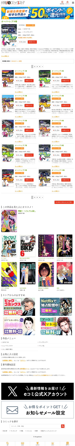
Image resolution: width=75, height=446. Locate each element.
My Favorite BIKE (24, 258)
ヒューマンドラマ (7, 345)
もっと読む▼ (5, 56)
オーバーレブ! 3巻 (21, 96)
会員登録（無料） (8, 360)
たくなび (3, 258)
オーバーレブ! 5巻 (21, 121)
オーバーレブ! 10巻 (58, 170)
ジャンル (29, 431)
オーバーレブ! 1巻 (21, 71)
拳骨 (58, 288)
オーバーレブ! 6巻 (58, 121)
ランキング (14, 431)
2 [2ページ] (34, 66)
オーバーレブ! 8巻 (58, 145)
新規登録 (62, 3)
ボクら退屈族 (5, 288)
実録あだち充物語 (43, 288)
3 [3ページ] (37, 66)
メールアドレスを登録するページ (42, 375)
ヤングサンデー (28, 32)
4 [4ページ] (39, 66)
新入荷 (5, 431)
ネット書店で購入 (7, 349)
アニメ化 (41, 345)
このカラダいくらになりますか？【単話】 (65, 258)
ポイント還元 (31, 25)
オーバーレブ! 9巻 (21, 170)
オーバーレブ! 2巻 (58, 71)
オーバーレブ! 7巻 (21, 145)
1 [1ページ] (32, 66)
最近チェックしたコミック (49, 431)
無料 (36, 431)
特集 (22, 431)
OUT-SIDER (23, 288)
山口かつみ (27, 29)
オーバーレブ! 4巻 (58, 96)
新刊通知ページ (24, 369)
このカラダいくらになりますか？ (46, 258)
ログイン (67, 3)
